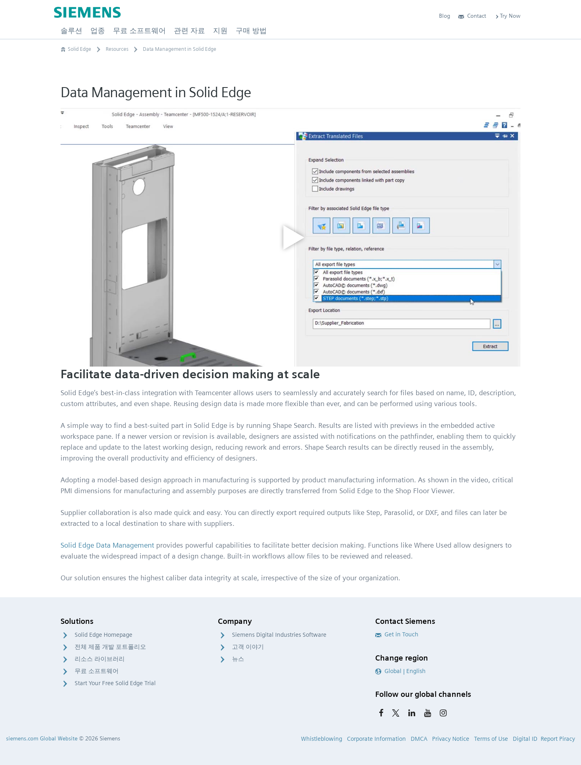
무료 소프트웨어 (97, 671)
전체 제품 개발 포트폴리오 (110, 646)
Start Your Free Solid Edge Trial (115, 683)
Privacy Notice (450, 738)
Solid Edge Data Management (107, 545)
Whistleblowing (321, 738)
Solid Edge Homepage (103, 634)
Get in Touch (396, 634)
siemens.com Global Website (41, 738)
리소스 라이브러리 (100, 659)
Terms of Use (491, 738)
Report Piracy (558, 738)
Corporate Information (376, 738)
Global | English (400, 671)
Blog (444, 16)
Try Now (507, 16)
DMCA (419, 738)
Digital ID (525, 738)
